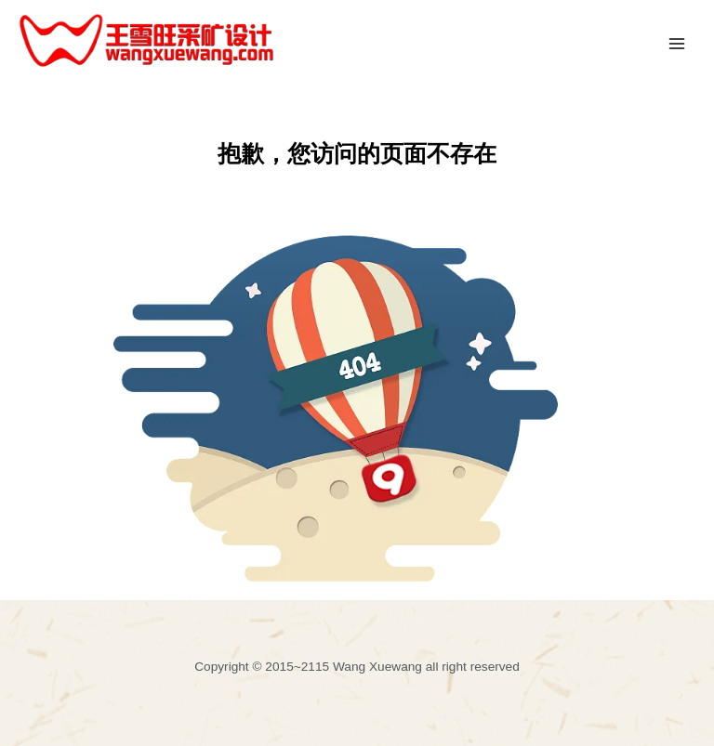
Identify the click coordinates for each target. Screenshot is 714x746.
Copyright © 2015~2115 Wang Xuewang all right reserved (357, 667)
